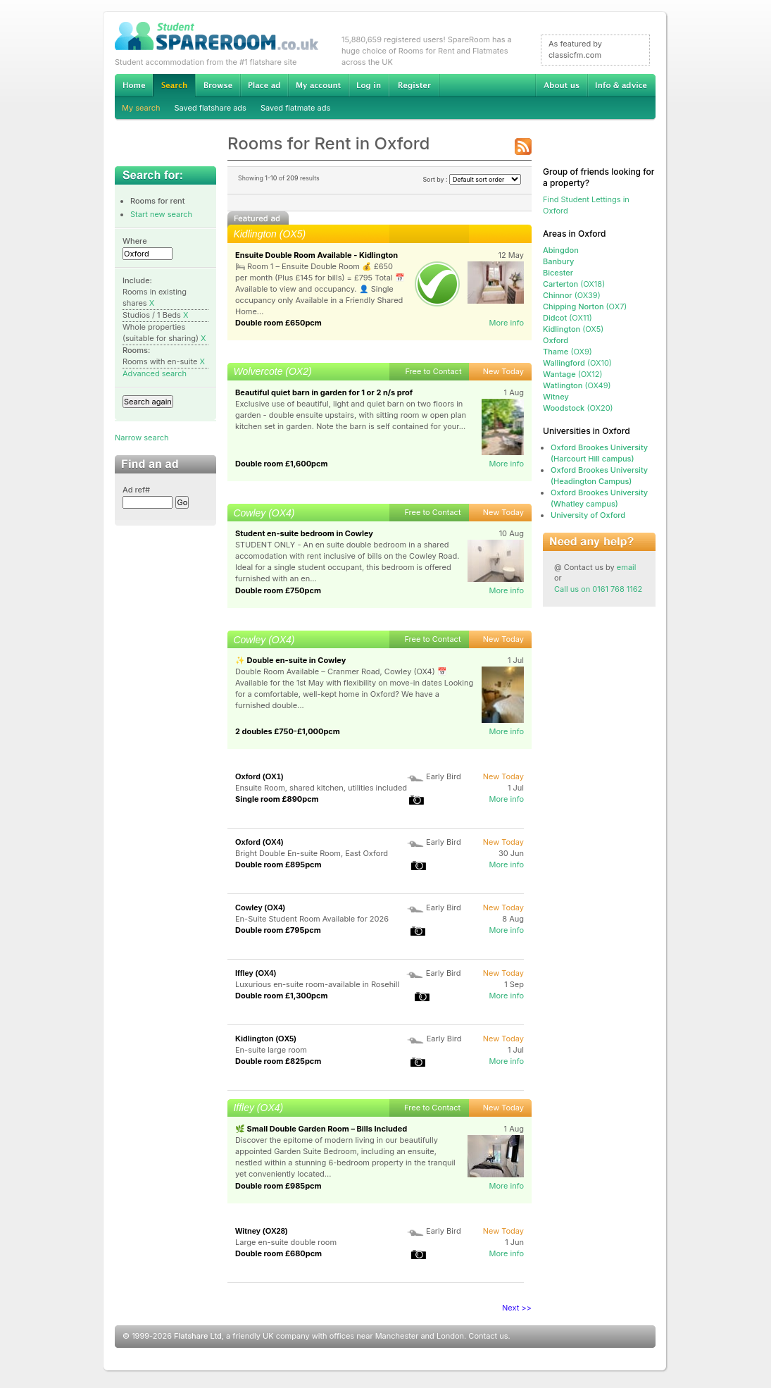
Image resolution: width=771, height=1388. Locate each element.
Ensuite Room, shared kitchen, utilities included (321, 788)
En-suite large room (271, 1050)
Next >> (517, 1308)
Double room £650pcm (278, 323)
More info (506, 323)
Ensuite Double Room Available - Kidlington (316, 255)
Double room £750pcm (278, 590)
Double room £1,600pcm (281, 464)
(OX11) (567, 318)
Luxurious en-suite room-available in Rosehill (317, 984)
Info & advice (621, 85)
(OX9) (567, 352)
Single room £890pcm (277, 799)
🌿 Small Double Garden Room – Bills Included (321, 1129)
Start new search (161, 214)
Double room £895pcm (278, 864)
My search (141, 108)
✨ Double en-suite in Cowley (290, 660)
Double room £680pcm (278, 1253)
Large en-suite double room (286, 1242)
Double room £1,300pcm (281, 995)
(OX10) (577, 363)
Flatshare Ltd (198, 1336)
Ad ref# (136, 490)
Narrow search (141, 437)
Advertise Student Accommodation (264, 85)
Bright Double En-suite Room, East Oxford (311, 853)
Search (174, 85)
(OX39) (572, 295)
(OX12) (572, 374)
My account (318, 85)
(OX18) (574, 284)
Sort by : (471, 179)
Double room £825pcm (278, 1061)
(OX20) (578, 408)
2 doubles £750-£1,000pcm (287, 731)
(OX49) (576, 385)
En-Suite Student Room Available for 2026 (312, 919)
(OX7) (585, 306)
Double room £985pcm (278, 1186)
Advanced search (155, 373)
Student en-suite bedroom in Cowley (304, 533)
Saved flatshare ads (210, 108)
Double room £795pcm (278, 930)
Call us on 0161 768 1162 (598, 589)
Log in (369, 85)
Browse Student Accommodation (217, 85)
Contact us (488, 1336)
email (627, 567)
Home (134, 85)
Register (414, 85)
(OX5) (573, 329)
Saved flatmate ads (295, 108)
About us (561, 85)
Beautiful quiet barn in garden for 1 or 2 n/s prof (324, 392)
